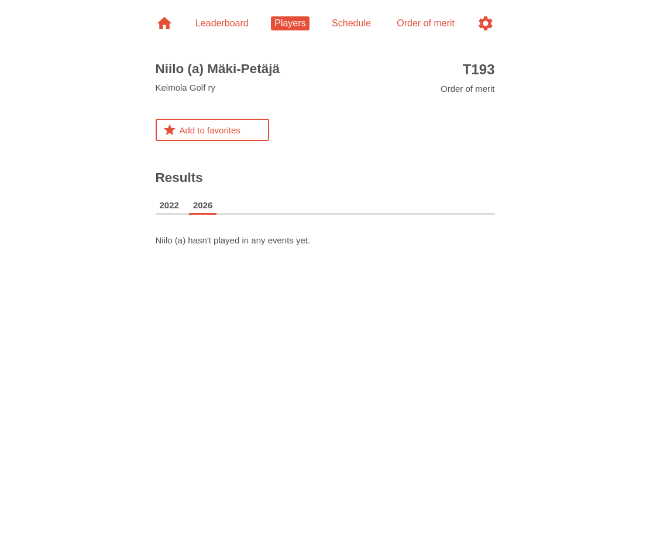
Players (289, 23)
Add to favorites (201, 130)
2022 (169, 205)
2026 (202, 205)
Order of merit (468, 77)
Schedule (351, 23)
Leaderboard (222, 23)
